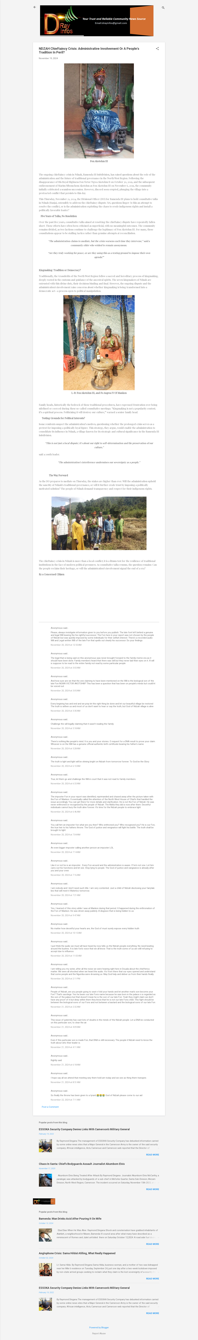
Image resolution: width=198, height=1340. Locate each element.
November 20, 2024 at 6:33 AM (65, 783)
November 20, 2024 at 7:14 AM (65, 852)
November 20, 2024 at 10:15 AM (66, 933)
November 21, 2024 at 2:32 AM (65, 1007)
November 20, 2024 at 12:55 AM (66, 645)
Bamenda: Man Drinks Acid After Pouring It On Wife (70, 1218)
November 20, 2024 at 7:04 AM (65, 834)
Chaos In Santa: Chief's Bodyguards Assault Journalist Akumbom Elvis (82, 1163)
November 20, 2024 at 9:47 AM (65, 915)
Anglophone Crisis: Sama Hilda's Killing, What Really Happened (77, 1253)
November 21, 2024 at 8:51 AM (65, 1082)
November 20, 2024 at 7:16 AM (65, 875)
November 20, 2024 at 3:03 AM (65, 667)
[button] (157, 49)
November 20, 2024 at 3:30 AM (65, 710)
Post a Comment (50, 1107)
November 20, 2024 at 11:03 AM (66, 955)
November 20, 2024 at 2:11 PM (65, 978)
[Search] (163, 8)
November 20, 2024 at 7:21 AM (65, 895)
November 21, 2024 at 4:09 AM (65, 1027)
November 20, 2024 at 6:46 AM (65, 811)
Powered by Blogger (99, 1327)
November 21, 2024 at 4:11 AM (65, 1047)
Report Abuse (99, 1333)
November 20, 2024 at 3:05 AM (65, 690)
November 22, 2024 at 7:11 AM (65, 1099)
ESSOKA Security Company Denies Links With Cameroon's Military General (84, 1129)
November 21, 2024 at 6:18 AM (65, 1064)
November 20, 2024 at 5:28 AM (65, 748)
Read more (152, 1154)
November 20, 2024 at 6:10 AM (65, 766)
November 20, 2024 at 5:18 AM (65, 728)
